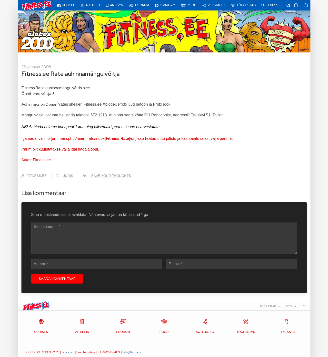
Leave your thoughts (110, 176)
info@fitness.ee (132, 352)
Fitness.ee (68, 352)
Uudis (67, 176)
